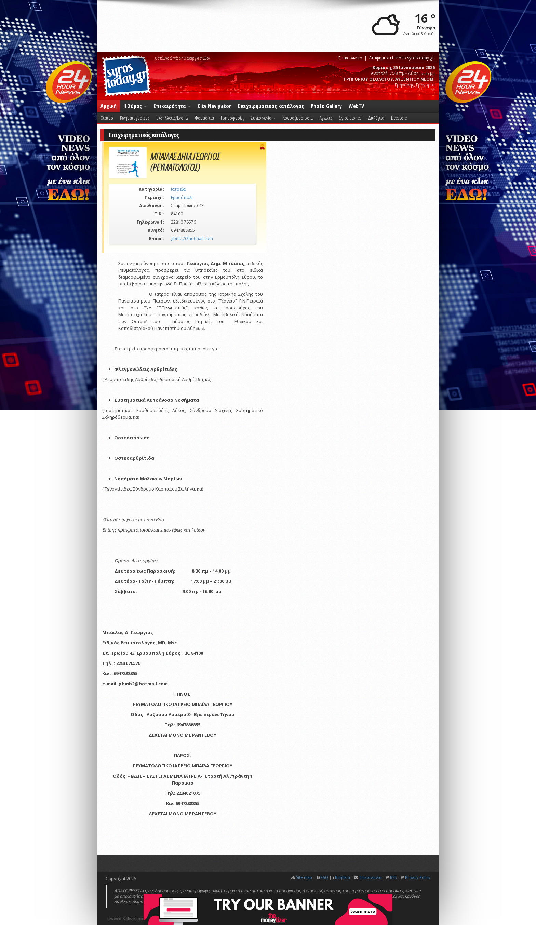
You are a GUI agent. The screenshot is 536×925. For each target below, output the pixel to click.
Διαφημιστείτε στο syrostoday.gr (401, 58)
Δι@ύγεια (376, 117)
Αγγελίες (326, 117)
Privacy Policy (417, 877)
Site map (304, 877)
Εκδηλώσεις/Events (172, 117)
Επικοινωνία (350, 58)
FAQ (324, 877)
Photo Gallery (326, 106)
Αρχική (108, 106)
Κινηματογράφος (134, 117)
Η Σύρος (135, 106)
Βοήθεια (342, 877)
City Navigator (214, 106)
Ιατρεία (178, 189)
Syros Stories (350, 117)
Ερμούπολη (182, 197)
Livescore (399, 117)
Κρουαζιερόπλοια (298, 117)
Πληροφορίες (232, 117)
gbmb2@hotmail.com (192, 238)
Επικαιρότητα (172, 106)
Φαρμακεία (204, 117)
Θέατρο (106, 117)
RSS (393, 877)
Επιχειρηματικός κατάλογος (271, 106)
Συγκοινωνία (263, 117)
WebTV (356, 106)
